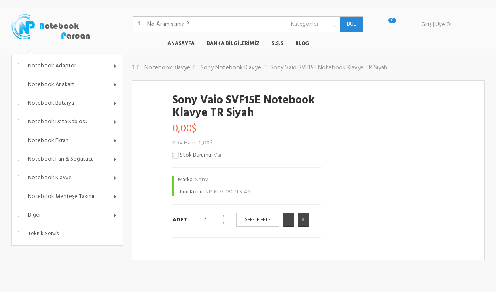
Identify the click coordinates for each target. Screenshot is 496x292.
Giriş (426, 24)
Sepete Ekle (258, 220)
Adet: (180, 220)
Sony (201, 180)
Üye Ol (443, 24)
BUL (348, 24)
